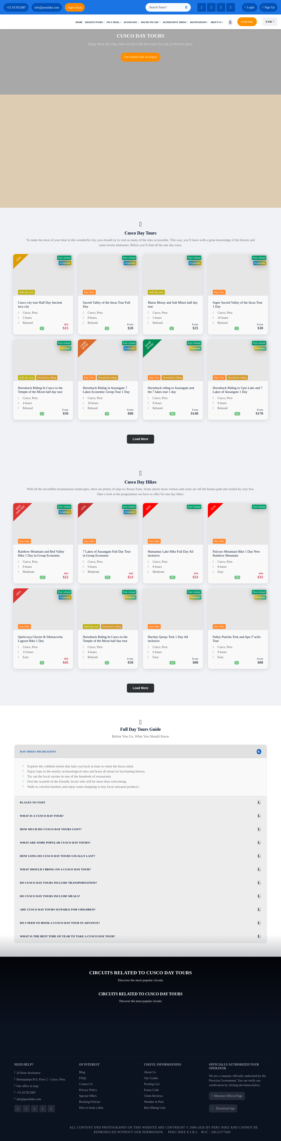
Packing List (151, 1084)
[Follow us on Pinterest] (51, 1108)
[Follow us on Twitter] (26, 1108)
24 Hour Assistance (27, 1073)
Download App (223, 1108)
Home (79, 22)
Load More (140, 439)
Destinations (198, 22)
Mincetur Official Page (227, 1096)
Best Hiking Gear (155, 1107)
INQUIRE (247, 21)
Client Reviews (153, 1096)
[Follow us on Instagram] (43, 1108)
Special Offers (88, 1096)
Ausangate (130, 22)
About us (216, 22)
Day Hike (24, 541)
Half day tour (26, 292)
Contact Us (86, 1084)
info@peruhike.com (27, 1099)
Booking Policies (89, 1101)
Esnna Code (151, 1090)
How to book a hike (91, 1107)
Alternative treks (174, 22)
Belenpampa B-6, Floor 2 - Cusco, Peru (39, 1079)
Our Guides (151, 1078)
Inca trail (113, 22)
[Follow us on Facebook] (18, 1108)
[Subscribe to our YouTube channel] (34, 1108)
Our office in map (26, 1086)
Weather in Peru (154, 1101)
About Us (150, 1072)
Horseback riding (46, 377)
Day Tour (89, 292)
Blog (82, 1072)
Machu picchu (150, 22)
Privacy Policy (88, 1090)
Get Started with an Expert (140, 57)
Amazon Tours (94, 22)
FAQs (82, 1078)
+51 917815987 (25, 1092)
